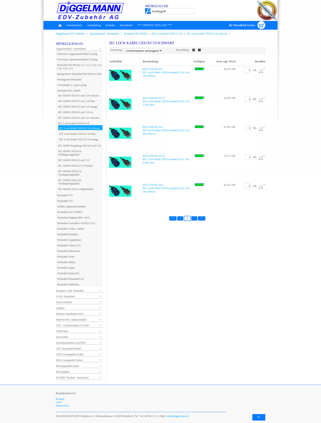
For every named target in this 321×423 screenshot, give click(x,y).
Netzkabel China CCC (69, 245)
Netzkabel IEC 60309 (135, 33)
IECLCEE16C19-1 (153, 69)
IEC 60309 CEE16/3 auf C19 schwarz (78, 95)
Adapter (60, 308)
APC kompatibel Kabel (68, 348)
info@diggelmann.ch (177, 416)
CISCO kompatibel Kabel (70, 354)
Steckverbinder (64, 302)
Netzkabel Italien (66, 262)
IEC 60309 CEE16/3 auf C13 (74, 160)
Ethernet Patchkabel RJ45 (70, 313)
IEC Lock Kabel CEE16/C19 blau (77, 133)
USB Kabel (62, 331)
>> (201, 218)
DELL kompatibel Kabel (69, 360)
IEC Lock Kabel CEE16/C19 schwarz (207, 33)
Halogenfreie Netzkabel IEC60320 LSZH (79, 74)
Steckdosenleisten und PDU (71, 342)
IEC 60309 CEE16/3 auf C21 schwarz (78, 117)
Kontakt (110, 25)
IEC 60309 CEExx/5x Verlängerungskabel (70, 182)
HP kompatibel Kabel (67, 366)
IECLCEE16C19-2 (153, 127)
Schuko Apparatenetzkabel (71, 206)
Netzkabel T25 (65, 200)
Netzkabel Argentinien (69, 239)
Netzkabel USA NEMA (69, 212)
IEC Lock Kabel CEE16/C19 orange (78, 139)
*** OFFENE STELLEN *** (155, 25)
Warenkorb (126, 25)
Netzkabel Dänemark (68, 251)
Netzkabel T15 (65, 195)
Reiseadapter (63, 371)
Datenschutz (62, 405)
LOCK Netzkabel (65, 296)
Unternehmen (74, 25)
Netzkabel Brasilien (67, 234)
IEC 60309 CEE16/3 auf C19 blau (76, 101)
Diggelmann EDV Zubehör (70, 33)
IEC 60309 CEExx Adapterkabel (75, 189)
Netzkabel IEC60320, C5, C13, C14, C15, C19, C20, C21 (79, 66)
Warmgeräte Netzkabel (69, 79)
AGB (58, 402)
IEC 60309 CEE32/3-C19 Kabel (75, 165)
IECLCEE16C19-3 (153, 184)
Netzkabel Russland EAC (70, 278)
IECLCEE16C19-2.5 (154, 155)
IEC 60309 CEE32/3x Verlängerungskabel (70, 173)
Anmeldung (94, 25)
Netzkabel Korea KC (68, 273)
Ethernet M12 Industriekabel (71, 319)
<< (173, 218)
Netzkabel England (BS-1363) (73, 217)
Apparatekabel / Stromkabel (104, 33)
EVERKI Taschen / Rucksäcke (72, 377)
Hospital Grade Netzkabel (70, 290)
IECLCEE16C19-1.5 (154, 98)
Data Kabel (62, 337)
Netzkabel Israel (65, 256)
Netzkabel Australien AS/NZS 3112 (76, 223)
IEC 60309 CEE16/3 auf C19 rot (75, 112)
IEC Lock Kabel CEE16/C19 (167, 33)
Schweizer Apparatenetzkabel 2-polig (77, 59)
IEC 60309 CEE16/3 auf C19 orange (77, 106)
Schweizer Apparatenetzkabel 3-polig (77, 53)
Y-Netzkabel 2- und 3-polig (71, 85)
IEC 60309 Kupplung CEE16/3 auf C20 (79, 145)
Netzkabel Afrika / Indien (70, 228)
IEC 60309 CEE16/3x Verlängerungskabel (70, 153)
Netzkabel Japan (66, 267)
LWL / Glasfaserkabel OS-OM (72, 325)
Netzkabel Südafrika (68, 284)
